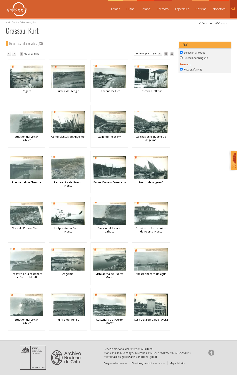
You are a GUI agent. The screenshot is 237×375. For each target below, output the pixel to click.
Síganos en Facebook (211, 352)
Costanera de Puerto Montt (109, 321)
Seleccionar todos (194, 52)
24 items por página (146, 53)
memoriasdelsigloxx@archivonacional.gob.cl (130, 356)
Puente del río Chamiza (26, 182)
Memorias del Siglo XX (17, 9)
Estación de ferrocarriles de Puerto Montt (151, 229)
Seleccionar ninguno (196, 58)
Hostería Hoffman (150, 91)
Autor (16, 22)
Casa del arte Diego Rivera (151, 319)
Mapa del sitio (177, 363)
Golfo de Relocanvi (109, 136)
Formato (163, 9)
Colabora (207, 23)
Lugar (130, 9)
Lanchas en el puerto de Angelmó (151, 138)
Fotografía (193, 69)
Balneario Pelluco (109, 91)
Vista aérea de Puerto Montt (109, 275)
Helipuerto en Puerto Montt (67, 229)
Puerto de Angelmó (150, 182)
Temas (115, 9)
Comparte (224, 23)
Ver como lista (172, 54)
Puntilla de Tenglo (67, 91)
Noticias (200, 9)
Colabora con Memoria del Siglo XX (233, 160)
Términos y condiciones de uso (148, 363)
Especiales (182, 9)
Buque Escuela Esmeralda (109, 182)
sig (14, 53)
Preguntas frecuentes (115, 363)
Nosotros (219, 9)
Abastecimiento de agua (151, 274)
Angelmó (68, 274)
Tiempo (145, 9)
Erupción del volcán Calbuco (26, 138)
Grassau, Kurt (29, 22)
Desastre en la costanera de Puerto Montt (26, 275)
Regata (26, 91)
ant (9, 53)
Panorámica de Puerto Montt (68, 183)
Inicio (8, 22)
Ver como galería (166, 54)
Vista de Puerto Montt (26, 228)
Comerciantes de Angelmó (68, 136)
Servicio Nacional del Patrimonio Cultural (128, 349)
